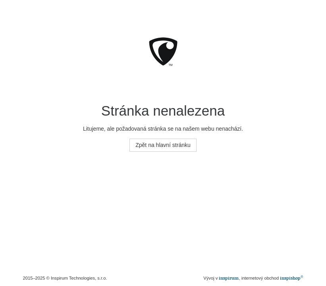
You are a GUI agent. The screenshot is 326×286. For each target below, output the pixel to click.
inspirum (229, 278)
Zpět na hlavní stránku (163, 145)
